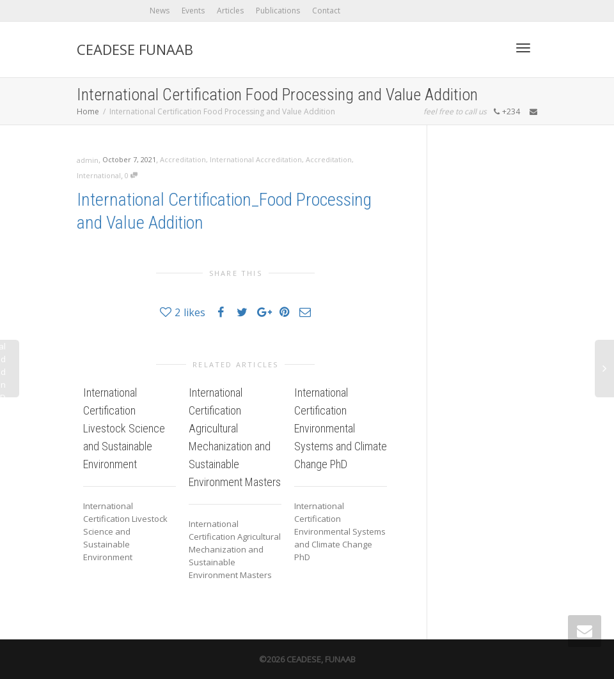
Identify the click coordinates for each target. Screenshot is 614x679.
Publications (278, 10)
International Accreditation (256, 159)
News (159, 10)
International (99, 175)
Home (88, 111)
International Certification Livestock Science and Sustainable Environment (124, 428)
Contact (326, 10)
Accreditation (183, 159)
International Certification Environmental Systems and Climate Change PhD (340, 428)
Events (193, 10)
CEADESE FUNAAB (135, 49)
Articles (230, 10)
